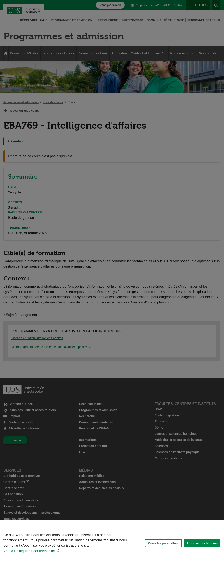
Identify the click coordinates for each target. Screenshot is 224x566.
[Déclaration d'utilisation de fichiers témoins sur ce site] (112, 543)
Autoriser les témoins (202, 543)
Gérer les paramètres (163, 543)
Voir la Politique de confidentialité (29, 551)
